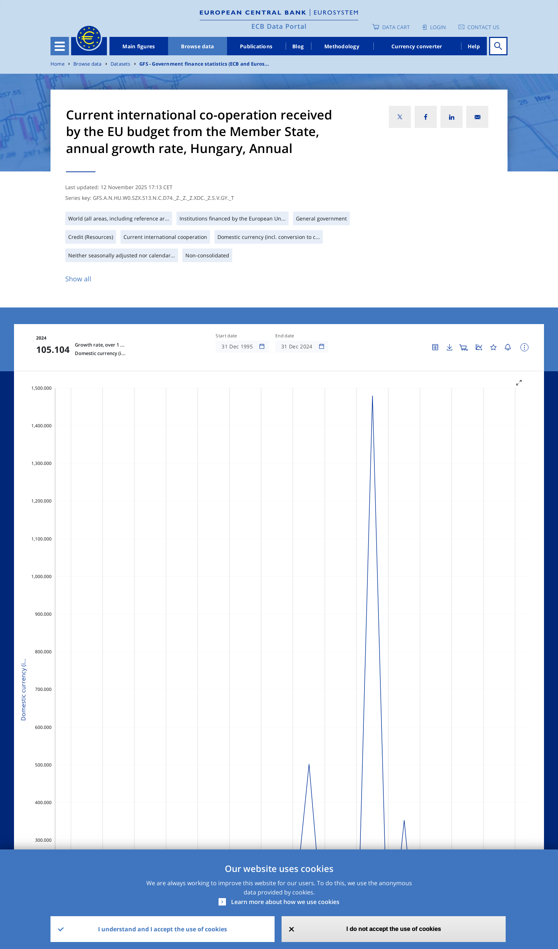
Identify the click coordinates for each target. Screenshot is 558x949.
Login (438, 27)
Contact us (483, 27)
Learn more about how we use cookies (285, 902)
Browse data (197, 46)
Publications (256, 46)
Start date (226, 336)
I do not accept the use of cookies (393, 929)
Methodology (341, 46)
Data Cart (396, 27)
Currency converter (416, 46)
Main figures (138, 46)
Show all (78, 278)
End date (284, 336)
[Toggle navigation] (59, 46)
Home (57, 64)
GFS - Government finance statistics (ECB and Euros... (204, 64)
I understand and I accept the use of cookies (162, 929)
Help (474, 46)
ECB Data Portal (279, 26)
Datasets (120, 64)
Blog (298, 46)
